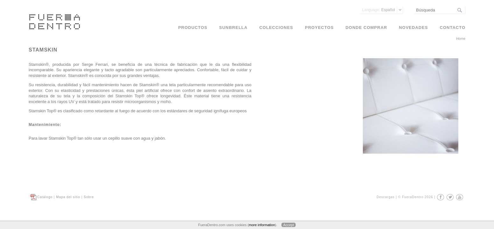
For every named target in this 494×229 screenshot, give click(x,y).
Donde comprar (366, 27)
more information (262, 225)
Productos (193, 27)
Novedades (413, 27)
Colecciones (276, 27)
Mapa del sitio (68, 197)
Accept (288, 225)
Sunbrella (233, 27)
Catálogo (45, 197)
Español (378, 10)
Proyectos (319, 27)
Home (460, 38)
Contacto (452, 27)
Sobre (89, 197)
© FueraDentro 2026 (415, 197)
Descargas (386, 197)
